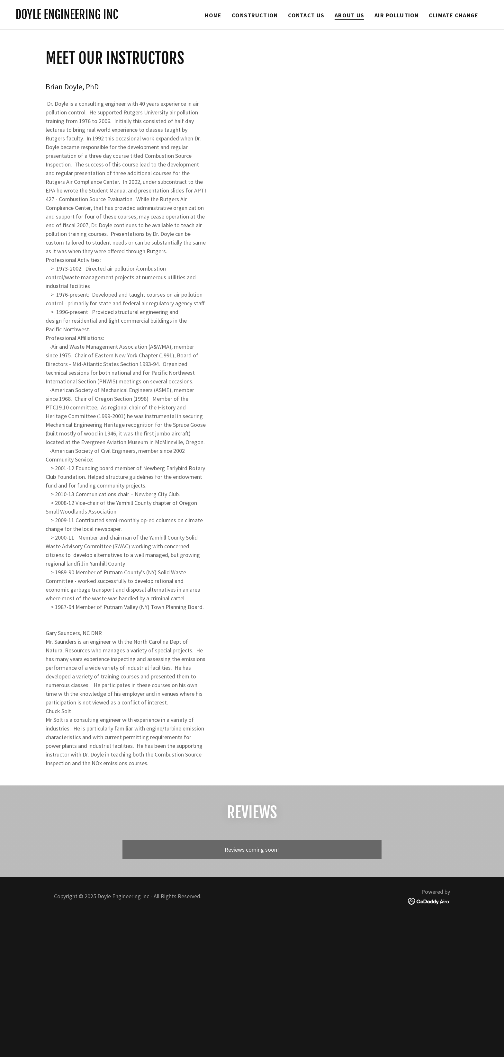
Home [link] (213, 15)
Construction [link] (255, 15)
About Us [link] (349, 15)
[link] (66, 17)
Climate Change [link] (453, 15)
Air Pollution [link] (396, 15)
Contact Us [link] (306, 15)
